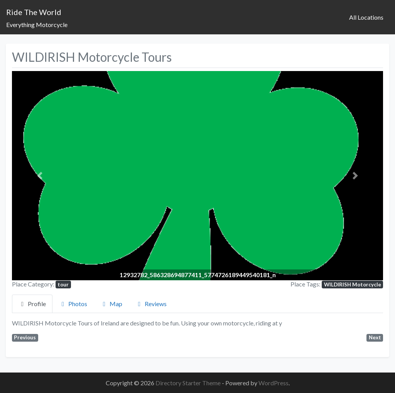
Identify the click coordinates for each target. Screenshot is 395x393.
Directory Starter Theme (188, 382)
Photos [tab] (73, 303)
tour (63, 284)
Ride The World (33, 12)
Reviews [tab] (151, 303)
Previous (25, 337)
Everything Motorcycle (37, 24)
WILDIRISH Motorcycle (352, 284)
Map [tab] (111, 303)
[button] (40, 175)
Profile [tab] (32, 303)
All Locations (366, 17)
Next (375, 337)
